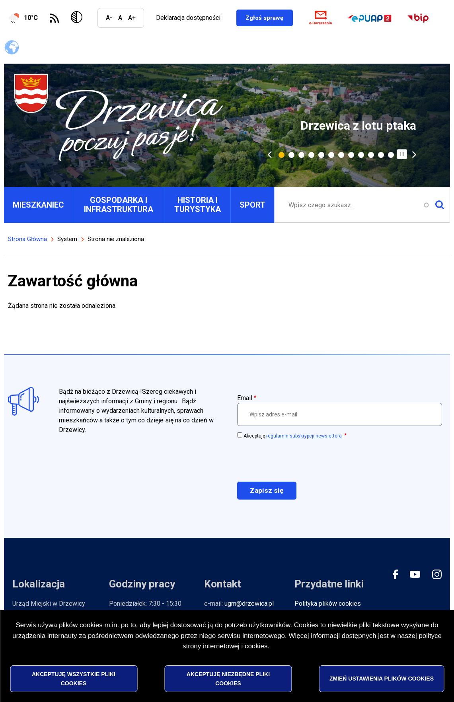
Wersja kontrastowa (78, 18)
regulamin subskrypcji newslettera (304, 436)
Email (244, 398)
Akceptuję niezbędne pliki (228, 678)
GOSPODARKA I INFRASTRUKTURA (118, 204)
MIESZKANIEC (38, 205)
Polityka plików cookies (327, 603)
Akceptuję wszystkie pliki (73, 678)
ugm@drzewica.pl (249, 603)
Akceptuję (293, 436)
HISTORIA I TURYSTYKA (197, 204)
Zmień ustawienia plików (381, 678)
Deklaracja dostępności (188, 17)
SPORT (252, 205)
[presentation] (297, 459)
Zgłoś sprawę (274, 17)
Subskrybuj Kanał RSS (54, 18)
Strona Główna (27, 239)
